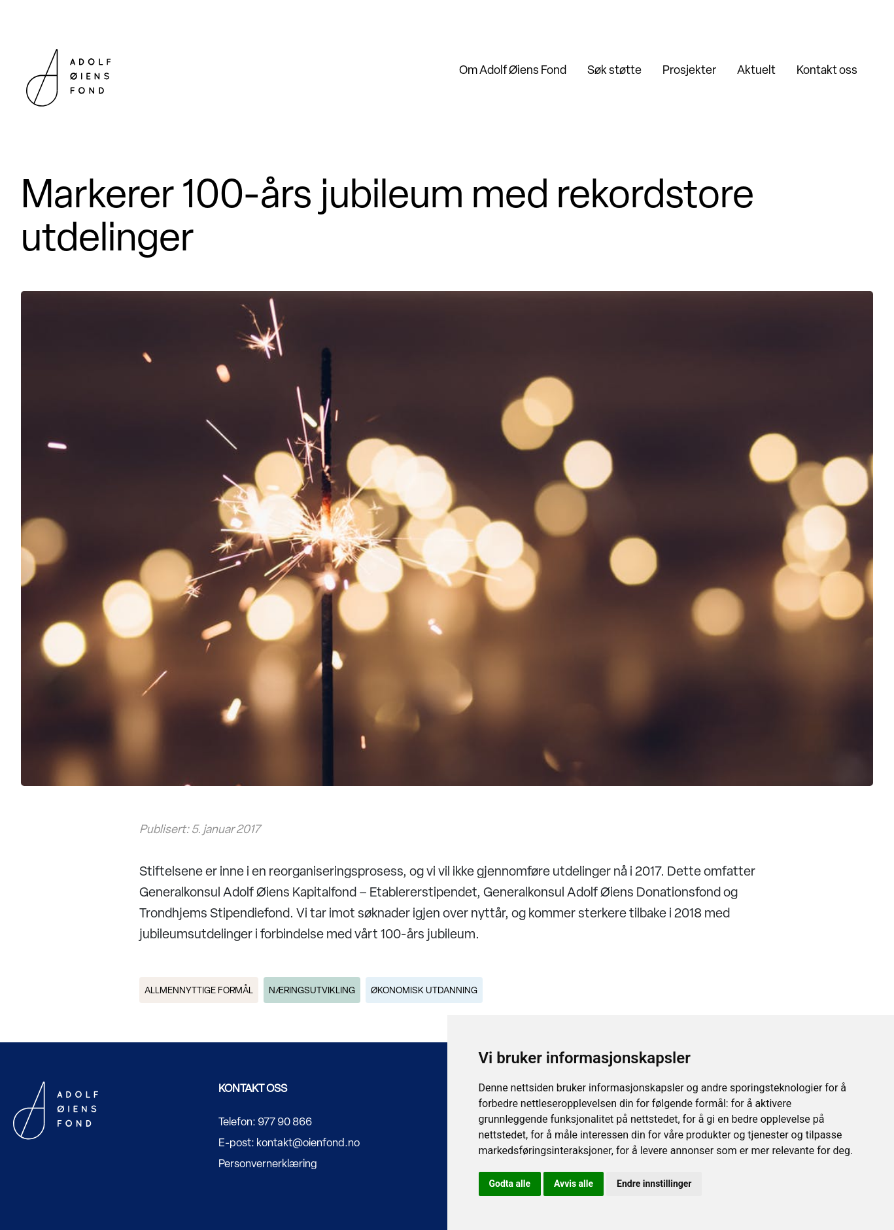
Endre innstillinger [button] (654, 1183)
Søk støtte (614, 69)
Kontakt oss (827, 69)
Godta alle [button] (510, 1183)
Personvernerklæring (267, 1163)
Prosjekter (689, 69)
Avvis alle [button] (573, 1183)
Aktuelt (756, 69)
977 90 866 (285, 1121)
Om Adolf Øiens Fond (512, 69)
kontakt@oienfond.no (308, 1142)
